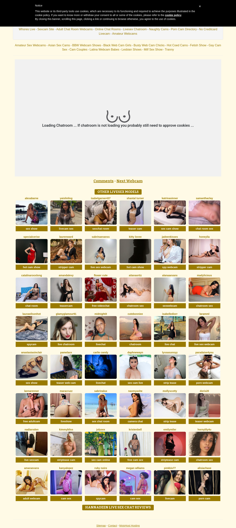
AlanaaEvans (170, 275)
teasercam (66, 305)
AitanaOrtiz (135, 275)
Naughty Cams (159, 29)
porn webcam (204, 382)
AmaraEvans (31, 468)
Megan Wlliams (135, 468)
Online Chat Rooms (108, 29)
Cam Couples (78, 49)
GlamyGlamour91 (66, 313)
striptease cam (66, 459)
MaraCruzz (66, 390)
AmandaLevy (66, 275)
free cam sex (135, 459)
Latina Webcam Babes (104, 49)
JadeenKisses (170, 236)
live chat (170, 344)
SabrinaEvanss (101, 236)
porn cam (204, 498)
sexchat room (100, 228)
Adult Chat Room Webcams (74, 29)
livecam (170, 498)
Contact (112, 525)
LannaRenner (31, 390)
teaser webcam (204, 421)
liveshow (66, 421)
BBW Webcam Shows (86, 45)
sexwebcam (170, 305)
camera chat (135, 421)
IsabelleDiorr (170, 313)
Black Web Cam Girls (117, 45)
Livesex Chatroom (135, 29)
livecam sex (66, 228)
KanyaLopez (66, 468)
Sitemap (101, 525)
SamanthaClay (204, 198)
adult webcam (31, 498)
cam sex (66, 498)
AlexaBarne (31, 198)
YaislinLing (66, 198)
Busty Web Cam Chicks (149, 45)
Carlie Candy (100, 352)
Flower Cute (100, 275)
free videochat (101, 305)
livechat (100, 344)
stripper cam (66, 267)
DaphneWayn (135, 352)
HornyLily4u (204, 429)
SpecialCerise (31, 236)
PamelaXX (66, 352)
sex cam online (100, 459)
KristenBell (135, 429)
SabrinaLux (100, 390)
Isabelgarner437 (101, 198)
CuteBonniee (135, 313)
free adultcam (31, 421)
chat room (31, 305)
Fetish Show (198, 45)
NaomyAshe (135, 390)
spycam (31, 344)
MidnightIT (100, 313)
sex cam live (135, 382)
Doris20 (204, 390)
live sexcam (31, 459)
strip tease (169, 382)
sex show (31, 228)
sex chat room (101, 421)
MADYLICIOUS (204, 275)
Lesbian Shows (132, 49)
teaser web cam (66, 382)
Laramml (204, 313)
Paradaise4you (204, 352)
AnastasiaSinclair (31, 352)
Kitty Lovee (135, 236)
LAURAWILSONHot (31, 313)
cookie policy (173, 15)
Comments (103, 181)
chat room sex (204, 228)
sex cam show (170, 228)
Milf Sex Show (153, 49)
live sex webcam (101, 267)
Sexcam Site (45, 29)
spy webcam (170, 267)
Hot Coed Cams (177, 45)
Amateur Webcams (124, 33)
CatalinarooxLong (31, 275)
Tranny (169, 49)
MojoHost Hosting (129, 525)
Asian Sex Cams (59, 45)
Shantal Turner (135, 198)
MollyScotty (170, 390)
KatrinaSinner (170, 198)
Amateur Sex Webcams (30, 45)
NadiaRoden (32, 429)
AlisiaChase (204, 468)
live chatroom (66, 344)
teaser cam (135, 228)
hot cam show (31, 267)
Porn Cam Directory (184, 29)
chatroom (135, 344)
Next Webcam (130, 181)
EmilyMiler (170, 429)
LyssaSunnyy (170, 352)
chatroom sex (135, 305)
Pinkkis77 (170, 468)
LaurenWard (66, 236)
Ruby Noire (100, 468)
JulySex (100, 429)
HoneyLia (204, 236)
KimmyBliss (66, 429)
